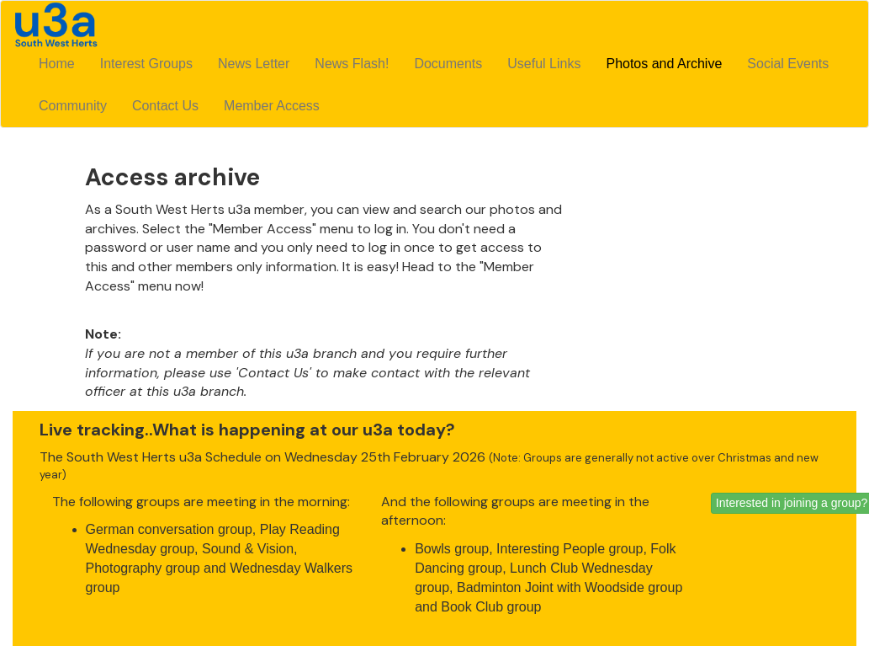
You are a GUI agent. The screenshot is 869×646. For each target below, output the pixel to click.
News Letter (253, 63)
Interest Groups (146, 63)
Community (73, 106)
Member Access (272, 106)
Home (57, 63)
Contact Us (165, 106)
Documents (448, 63)
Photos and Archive (664, 63)
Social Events (788, 63)
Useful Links (543, 63)
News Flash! (352, 63)
